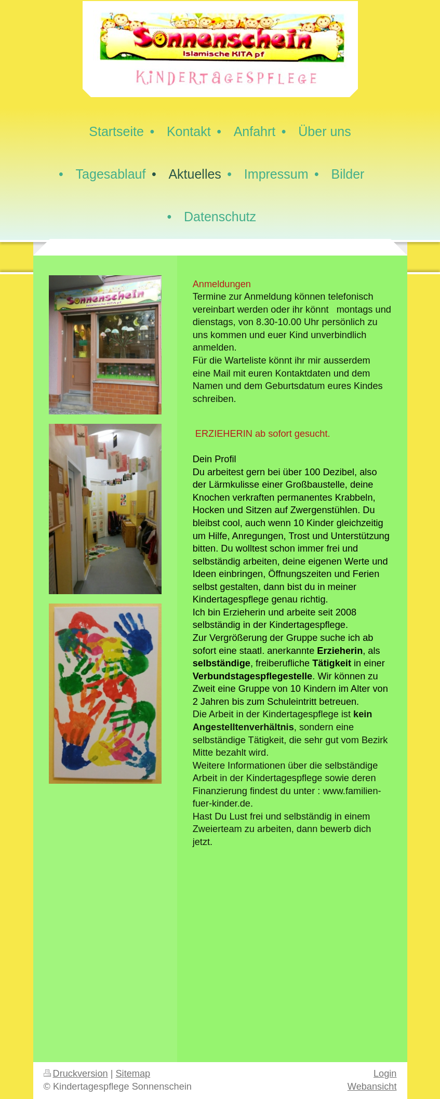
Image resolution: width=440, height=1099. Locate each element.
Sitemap (132, 1073)
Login (385, 1073)
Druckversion (76, 1073)
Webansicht (372, 1086)
